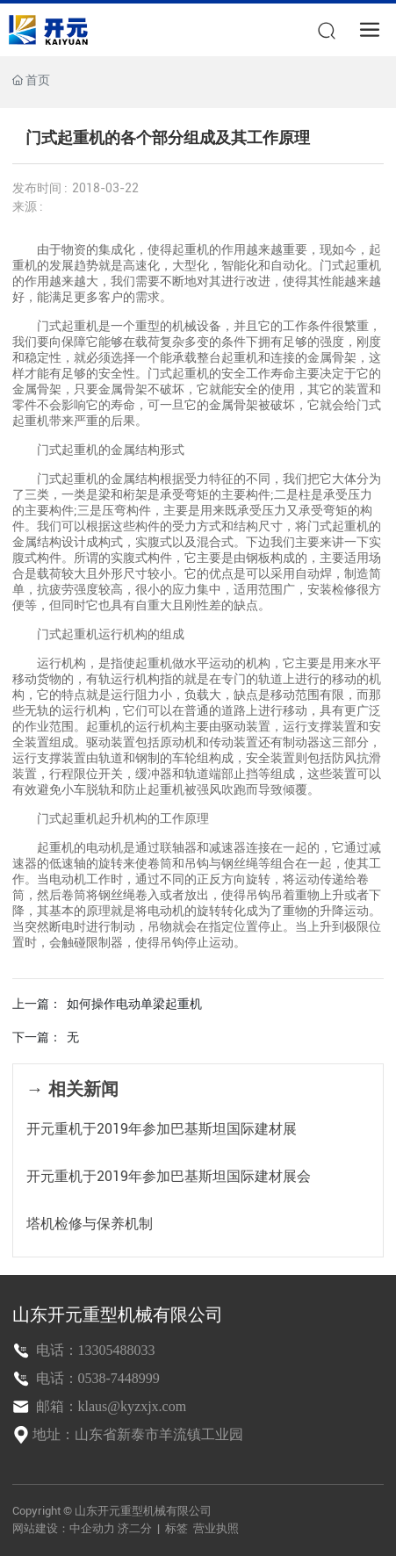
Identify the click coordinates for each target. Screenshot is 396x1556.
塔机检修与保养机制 (89, 1223)
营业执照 (216, 1528)
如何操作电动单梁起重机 (134, 1004)
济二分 (136, 1528)
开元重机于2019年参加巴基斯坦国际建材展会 (168, 1176)
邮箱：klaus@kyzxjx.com (109, 1406)
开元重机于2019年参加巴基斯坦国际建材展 (161, 1128)
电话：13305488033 (93, 1350)
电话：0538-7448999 (96, 1378)
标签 (176, 1528)
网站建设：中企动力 (63, 1528)
